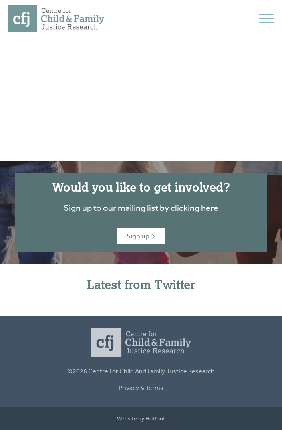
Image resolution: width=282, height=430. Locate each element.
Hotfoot (155, 418)
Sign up (141, 235)
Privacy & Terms (141, 388)
